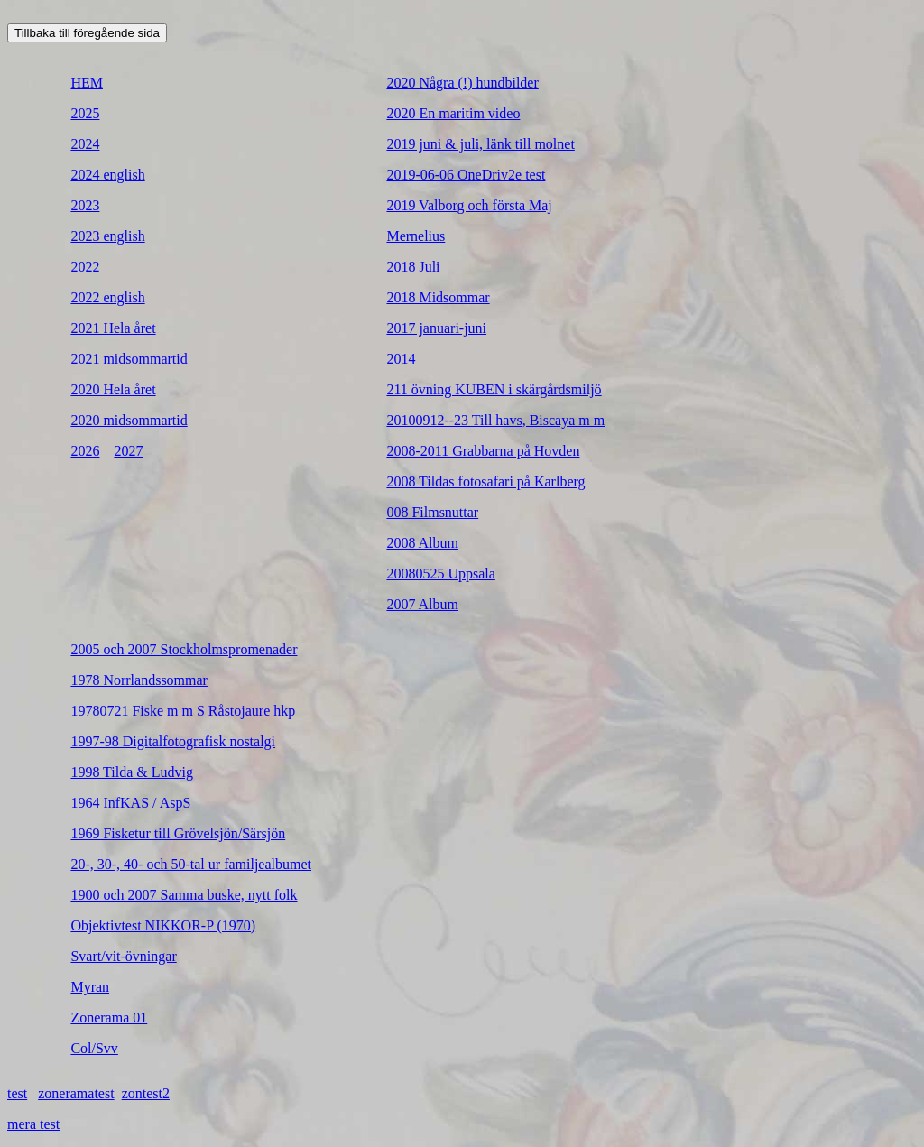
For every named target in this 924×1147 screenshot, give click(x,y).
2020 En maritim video (453, 113)
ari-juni (465, 328)
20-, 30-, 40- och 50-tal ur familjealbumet (190, 864)
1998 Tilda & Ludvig (131, 772)
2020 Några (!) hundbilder (462, 82)
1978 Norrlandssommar (139, 680)
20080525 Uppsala (440, 573)
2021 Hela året (112, 328)
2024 (84, 144)
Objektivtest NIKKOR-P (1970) (162, 925)
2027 (128, 450)
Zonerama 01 (108, 1017)
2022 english (107, 297)
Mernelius (415, 236)
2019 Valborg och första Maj (468, 205)
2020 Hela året (112, 389)
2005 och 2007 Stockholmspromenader (183, 649)
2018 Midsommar (437, 297)
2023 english (107, 236)
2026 (84, 450)
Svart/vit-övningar (123, 956)
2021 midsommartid (128, 358)
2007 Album (422, 604)
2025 (84, 113)
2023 (84, 205)
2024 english (107, 174)
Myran (89, 986)
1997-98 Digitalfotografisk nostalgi (172, 741)
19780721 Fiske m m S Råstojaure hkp (182, 710)
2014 (400, 358)
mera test (33, 1124)
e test (530, 174)
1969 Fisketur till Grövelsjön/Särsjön (177, 833)
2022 (84, 266)
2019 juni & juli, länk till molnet (480, 144)
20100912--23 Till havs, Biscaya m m (495, 420)
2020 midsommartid (128, 420)
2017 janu (415, 328)
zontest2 (146, 1093)
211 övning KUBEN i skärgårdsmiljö (493, 389)
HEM (86, 82)
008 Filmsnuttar (432, 512)
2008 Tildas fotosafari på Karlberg (485, 481)
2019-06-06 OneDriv (447, 174)
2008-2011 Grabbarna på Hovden (482, 450)
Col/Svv (93, 1048)
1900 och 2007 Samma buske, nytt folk (183, 894)
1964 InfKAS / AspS (130, 802)
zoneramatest (76, 1093)
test (17, 1093)
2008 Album (422, 542)
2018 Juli (412, 266)
